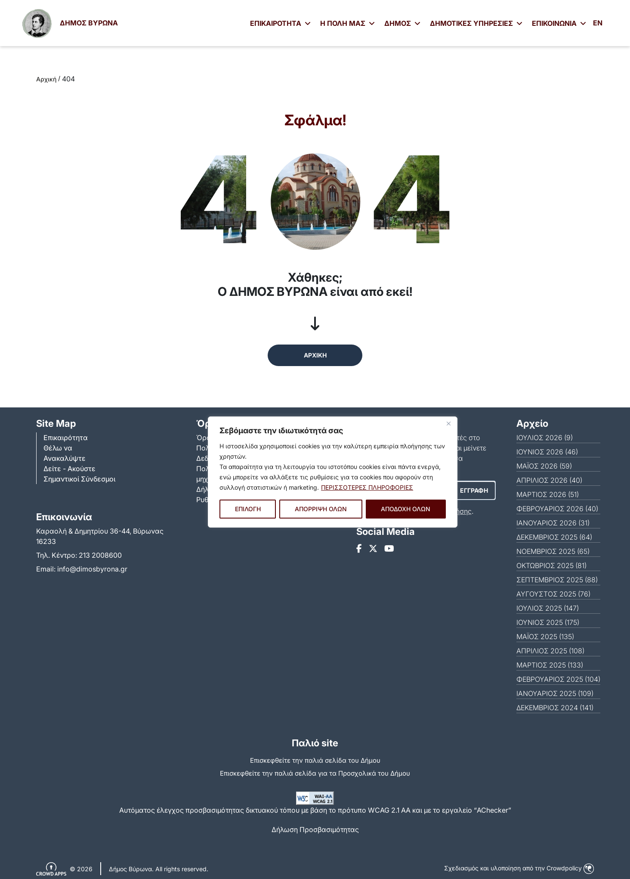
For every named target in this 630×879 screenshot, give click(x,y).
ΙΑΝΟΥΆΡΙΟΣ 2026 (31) (553, 523)
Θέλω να (57, 448)
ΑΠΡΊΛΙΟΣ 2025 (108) (550, 650)
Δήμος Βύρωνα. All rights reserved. (158, 869)
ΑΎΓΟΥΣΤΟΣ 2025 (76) (553, 594)
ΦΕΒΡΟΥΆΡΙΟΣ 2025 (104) (558, 679)
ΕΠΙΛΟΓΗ (248, 508)
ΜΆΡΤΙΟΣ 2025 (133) (549, 665)
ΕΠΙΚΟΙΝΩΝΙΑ (559, 23)
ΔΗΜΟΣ (402, 23)
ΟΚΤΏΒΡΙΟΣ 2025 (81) (551, 565)
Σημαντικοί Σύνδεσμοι (79, 479)
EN (597, 23)
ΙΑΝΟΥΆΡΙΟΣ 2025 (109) (554, 693)
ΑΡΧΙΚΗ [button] (315, 355)
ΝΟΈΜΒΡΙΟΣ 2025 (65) (553, 551)
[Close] (448, 424)
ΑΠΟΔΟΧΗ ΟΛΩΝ (405, 508)
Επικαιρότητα (65, 437)
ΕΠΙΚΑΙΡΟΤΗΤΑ (280, 23)
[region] (332, 472)
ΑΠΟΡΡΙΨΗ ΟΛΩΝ (321, 508)
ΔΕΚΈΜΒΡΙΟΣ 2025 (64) (554, 537)
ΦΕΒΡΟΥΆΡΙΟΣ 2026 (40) (557, 508)
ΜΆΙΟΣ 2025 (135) (545, 636)
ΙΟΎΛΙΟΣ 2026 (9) (544, 437)
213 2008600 (100, 555)
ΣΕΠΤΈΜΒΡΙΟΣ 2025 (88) (557, 579)
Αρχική (46, 79)
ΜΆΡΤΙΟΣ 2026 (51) (547, 494)
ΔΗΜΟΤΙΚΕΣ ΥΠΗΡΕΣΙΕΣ (476, 23)
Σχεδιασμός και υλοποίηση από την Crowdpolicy (519, 868)
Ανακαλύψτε (64, 458)
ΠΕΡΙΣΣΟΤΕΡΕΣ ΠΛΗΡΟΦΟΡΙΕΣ (367, 487)
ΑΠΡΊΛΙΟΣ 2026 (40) (549, 480)
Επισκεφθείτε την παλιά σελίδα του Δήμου (315, 760)
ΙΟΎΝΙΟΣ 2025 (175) (547, 622)
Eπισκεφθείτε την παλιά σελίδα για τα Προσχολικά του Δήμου (315, 773)
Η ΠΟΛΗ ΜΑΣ (347, 23)
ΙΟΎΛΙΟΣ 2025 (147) (547, 608)
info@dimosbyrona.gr (92, 569)
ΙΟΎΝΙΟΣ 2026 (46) (547, 451)
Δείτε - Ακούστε (69, 468)
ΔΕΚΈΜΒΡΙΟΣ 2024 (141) (554, 707)
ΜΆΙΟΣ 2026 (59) (544, 466)
